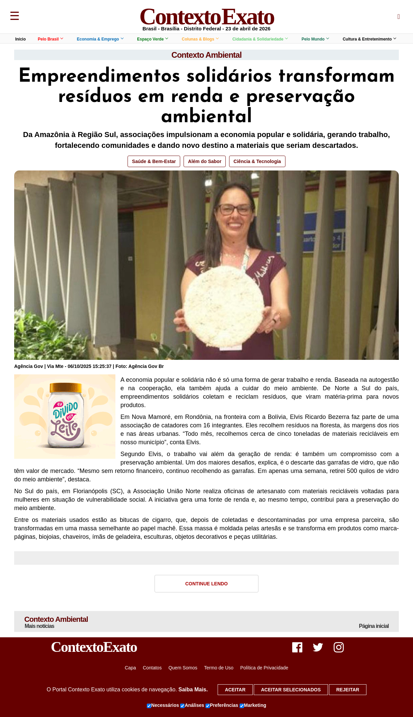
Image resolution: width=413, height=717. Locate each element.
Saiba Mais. (193, 689)
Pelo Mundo (315, 39)
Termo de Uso (218, 667)
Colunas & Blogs (200, 39)
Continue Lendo (206, 583)
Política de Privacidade (264, 667)
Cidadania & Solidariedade (259, 39)
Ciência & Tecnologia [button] (257, 161)
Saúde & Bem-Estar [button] (154, 161)
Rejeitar (347, 689)
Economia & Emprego (100, 39)
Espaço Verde (152, 39)
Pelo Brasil (50, 39)
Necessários (163, 705)
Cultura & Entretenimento (369, 39)
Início (20, 39)
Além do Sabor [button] (204, 161)
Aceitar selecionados (291, 689)
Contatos (152, 667)
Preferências (221, 705)
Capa (130, 667)
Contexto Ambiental (206, 54)
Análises (192, 705)
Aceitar (235, 689)
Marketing (253, 705)
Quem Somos (182, 667)
